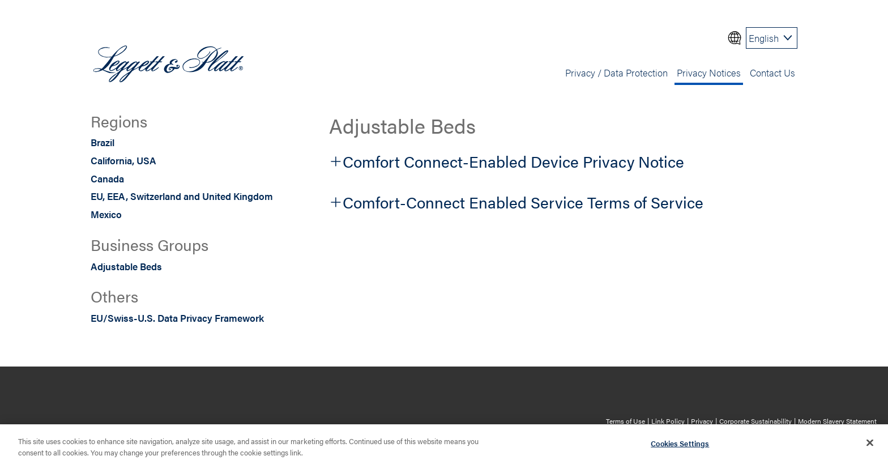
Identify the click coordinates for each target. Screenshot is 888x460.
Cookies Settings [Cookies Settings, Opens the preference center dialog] (680, 445)
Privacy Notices (709, 72)
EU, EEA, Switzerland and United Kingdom (182, 196)
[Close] (869, 444)
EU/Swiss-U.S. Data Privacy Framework (177, 317)
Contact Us (772, 72)
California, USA (123, 160)
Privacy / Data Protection (616, 72)
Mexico (106, 214)
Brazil (102, 142)
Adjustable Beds (126, 266)
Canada (107, 178)
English (764, 38)
